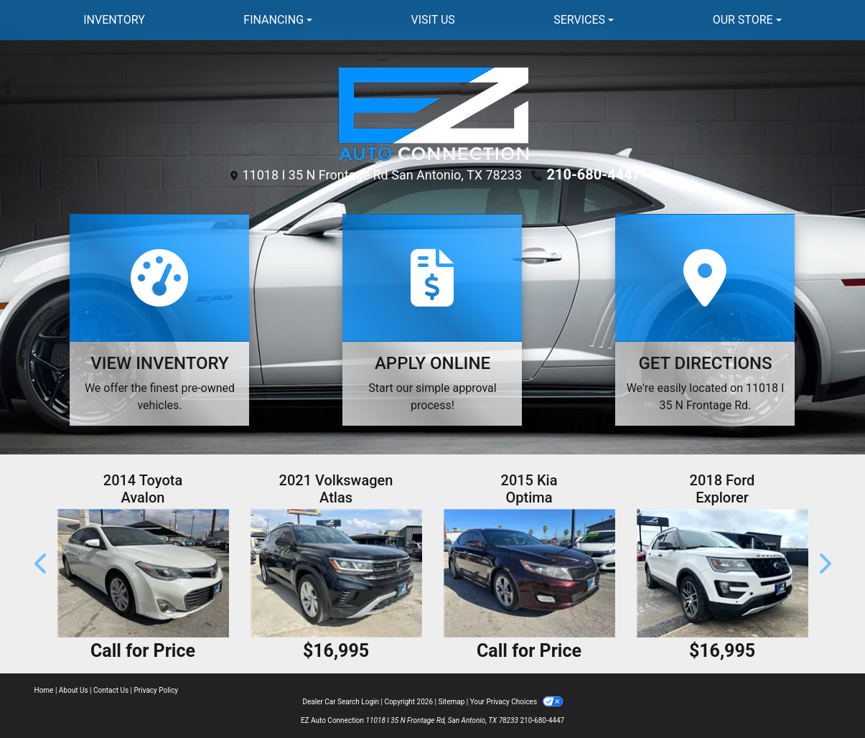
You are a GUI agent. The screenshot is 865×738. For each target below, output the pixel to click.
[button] (41, 564)
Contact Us (110, 690)
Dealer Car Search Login (340, 702)
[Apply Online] (432, 320)
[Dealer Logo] (432, 112)
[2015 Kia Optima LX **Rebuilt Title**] (529, 573)
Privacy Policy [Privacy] (156, 690)
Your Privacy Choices (516, 702)
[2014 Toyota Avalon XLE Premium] (143, 573)
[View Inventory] (159, 320)
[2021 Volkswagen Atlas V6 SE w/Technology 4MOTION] (336, 573)
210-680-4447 (594, 174)
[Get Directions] (705, 320)
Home (44, 690)
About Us (73, 690)
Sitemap (451, 702)
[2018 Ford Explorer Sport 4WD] (722, 573)
